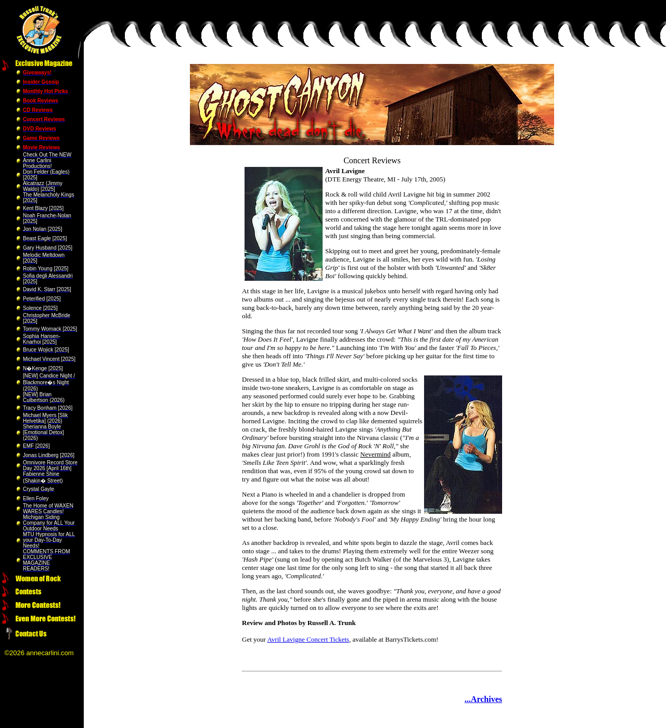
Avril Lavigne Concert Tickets (308, 639)
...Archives (483, 699)
